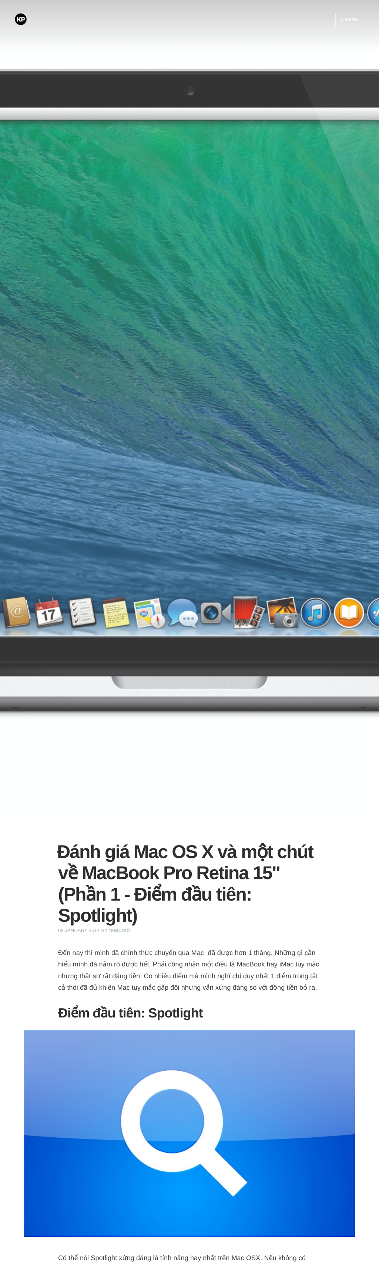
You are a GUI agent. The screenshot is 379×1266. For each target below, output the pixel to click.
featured (119, 930)
